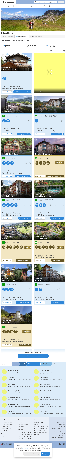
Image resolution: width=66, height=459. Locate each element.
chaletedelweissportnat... (22, 92)
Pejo (13, 326)
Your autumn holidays (25, 436)
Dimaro (14, 201)
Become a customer (58, 437)
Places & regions (7, 6)
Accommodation (41, 6)
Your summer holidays (25, 434)
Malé (13, 158)
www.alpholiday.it (57, 218)
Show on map (49, 73)
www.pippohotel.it (24, 134)
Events (4, 436)
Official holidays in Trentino (41, 428)
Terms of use (61, 422)
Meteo (37, 434)
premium (59, 163)
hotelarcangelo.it (58, 302)
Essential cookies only (32, 454)
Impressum (61, 424)
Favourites (53, 6)
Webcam (21, 426)
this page (25, 448)
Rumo (46, 158)
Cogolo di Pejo (16, 327)
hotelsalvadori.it (58, 260)
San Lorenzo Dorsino (51, 115)
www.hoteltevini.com (24, 260)
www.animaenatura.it (23, 302)
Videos (21, 422)
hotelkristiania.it (25, 345)
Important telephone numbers (41, 432)
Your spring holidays (25, 432)
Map (36, 424)
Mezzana (47, 242)
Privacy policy (61, 426)
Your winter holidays (25, 438)
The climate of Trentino (41, 430)
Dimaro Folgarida (17, 199)
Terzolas (14, 116)
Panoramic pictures (24, 424)
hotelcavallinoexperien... (55, 176)
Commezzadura (16, 242)
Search (61, 2)
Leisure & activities (19, 6)
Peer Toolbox (60, 435)
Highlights (31, 6)
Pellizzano (47, 284)
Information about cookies (57, 428)
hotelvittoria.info (25, 218)
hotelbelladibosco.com (23, 176)
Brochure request (40, 422)
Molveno (4, 74)
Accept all (45, 454)
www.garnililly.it (58, 134)
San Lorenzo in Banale (51, 116)
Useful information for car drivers (41, 426)
